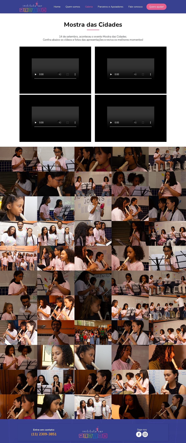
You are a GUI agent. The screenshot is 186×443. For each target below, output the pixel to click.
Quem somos (73, 6)
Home (57, 6)
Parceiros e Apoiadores (110, 6)
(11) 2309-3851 (44, 434)
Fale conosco (135, 6)
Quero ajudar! (156, 6)
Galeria (89, 6)
